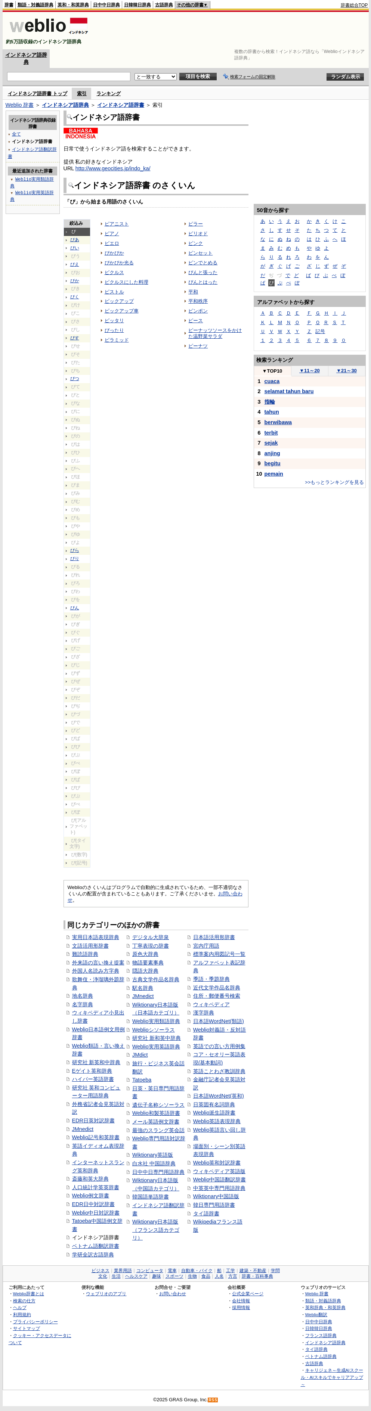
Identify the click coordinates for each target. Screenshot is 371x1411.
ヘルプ (20, 1307)
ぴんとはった (202, 282)
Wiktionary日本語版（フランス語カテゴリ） (155, 1230)
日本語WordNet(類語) (218, 1021)
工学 (230, 1270)
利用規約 (22, 1314)
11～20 (309, 370)
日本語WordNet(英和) (218, 1096)
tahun (272, 412)
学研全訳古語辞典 (93, 1255)
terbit (271, 433)
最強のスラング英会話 (158, 1130)
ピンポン (198, 311)
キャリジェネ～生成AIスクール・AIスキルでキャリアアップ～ (332, 1377)
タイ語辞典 (316, 1349)
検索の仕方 (24, 1300)
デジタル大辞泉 (150, 937)
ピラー (195, 224)
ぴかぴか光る (119, 262)
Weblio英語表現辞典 (217, 1121)
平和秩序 (198, 301)
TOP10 (272, 371)
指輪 (270, 402)
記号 (320, 331)
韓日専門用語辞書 (214, 1205)
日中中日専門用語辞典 (158, 1172)
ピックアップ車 (122, 311)
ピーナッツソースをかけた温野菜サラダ (215, 333)
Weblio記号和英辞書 (96, 1137)
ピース (195, 320)
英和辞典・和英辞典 (325, 1307)
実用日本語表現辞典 (95, 937)
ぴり (74, 558)
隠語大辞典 (145, 971)
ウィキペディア (211, 1004)
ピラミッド (117, 340)
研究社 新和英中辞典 (156, 1038)
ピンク (195, 243)
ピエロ (112, 243)
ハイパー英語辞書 (93, 1079)
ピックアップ (119, 301)
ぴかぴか (114, 253)
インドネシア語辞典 (65, 105)
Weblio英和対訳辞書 (217, 1163)
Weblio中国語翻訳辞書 (219, 1179)
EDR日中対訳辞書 (93, 1204)
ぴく (74, 296)
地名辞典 (82, 996)
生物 (192, 1276)
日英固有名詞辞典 (214, 1104)
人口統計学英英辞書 (95, 1187)
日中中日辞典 (106, 5)
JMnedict (83, 1129)
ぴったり (114, 330)
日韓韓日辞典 (137, 5)
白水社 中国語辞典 (154, 1163)
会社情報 (241, 1300)
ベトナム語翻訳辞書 (95, 1246)
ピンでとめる (202, 262)
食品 (205, 1276)
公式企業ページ (247, 1293)
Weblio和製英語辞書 (156, 1113)
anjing (272, 453)
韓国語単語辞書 (150, 1197)
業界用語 (123, 1270)
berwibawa (278, 422)
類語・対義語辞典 (35, 5)
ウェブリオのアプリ (106, 1293)
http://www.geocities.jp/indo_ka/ (113, 168)
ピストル (114, 292)
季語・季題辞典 (211, 979)
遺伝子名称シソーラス (158, 1105)
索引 (82, 93)
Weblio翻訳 (316, 1314)
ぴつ (74, 378)
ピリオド (198, 233)
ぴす (74, 338)
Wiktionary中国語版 (216, 1196)
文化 (102, 1276)
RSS (212, 1400)
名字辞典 (82, 1004)
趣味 (156, 1276)
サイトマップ (26, 1328)
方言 (232, 1276)
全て (16, 134)
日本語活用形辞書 (214, 937)
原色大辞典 (145, 954)
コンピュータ (149, 1270)
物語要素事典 (148, 963)
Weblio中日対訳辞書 (96, 1213)
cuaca (272, 381)
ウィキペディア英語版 (219, 1171)
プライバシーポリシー (35, 1321)
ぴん (74, 607)
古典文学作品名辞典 (155, 979)
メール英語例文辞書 (155, 1122)
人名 (219, 1276)
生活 (116, 1276)
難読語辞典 (85, 954)
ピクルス (114, 272)
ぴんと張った (202, 272)
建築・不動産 (252, 1270)
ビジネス (100, 1270)
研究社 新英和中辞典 (96, 1062)
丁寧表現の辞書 (150, 946)
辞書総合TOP (354, 5)
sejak (271, 443)
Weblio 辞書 (20, 105)
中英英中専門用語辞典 (219, 1188)
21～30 (346, 370)
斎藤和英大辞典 (90, 1179)
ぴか (74, 280)
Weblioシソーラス (153, 1030)
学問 (275, 1270)
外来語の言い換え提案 (98, 963)
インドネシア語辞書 (120, 105)
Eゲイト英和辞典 (92, 1071)
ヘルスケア (136, 1276)
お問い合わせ (172, 1293)
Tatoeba (141, 1080)
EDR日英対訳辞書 (93, 1120)
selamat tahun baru (289, 391)
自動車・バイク (197, 1270)
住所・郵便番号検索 (216, 996)
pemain (274, 474)
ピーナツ (198, 346)
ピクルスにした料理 (126, 282)
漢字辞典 (203, 1013)
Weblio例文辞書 (90, 1196)
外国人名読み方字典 (95, 971)
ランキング (108, 93)
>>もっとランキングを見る (334, 482)
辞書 (8, 5)
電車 (172, 1270)
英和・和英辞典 (73, 5)
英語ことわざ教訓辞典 (219, 1071)
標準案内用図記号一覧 (219, 954)
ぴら (74, 550)
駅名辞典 (142, 988)
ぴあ (74, 239)
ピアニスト (117, 224)
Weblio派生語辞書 (214, 1113)
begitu (273, 463)
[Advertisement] (232, 30)
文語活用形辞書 (90, 946)
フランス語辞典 (321, 1335)
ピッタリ (114, 320)
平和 (193, 292)
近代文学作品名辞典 (216, 988)
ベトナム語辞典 (321, 1356)
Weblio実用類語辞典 (156, 1021)
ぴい (74, 248)
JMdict (140, 1055)
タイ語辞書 (206, 1213)
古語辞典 (164, 5)
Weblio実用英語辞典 (156, 1047)
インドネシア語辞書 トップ (38, 93)
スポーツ (174, 1276)
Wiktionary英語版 (152, 1155)
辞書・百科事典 (257, 1276)
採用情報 (241, 1307)
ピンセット (200, 253)
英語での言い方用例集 (219, 1046)
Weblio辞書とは (28, 1293)
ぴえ (74, 264)
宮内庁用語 (206, 946)
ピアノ (112, 233)
